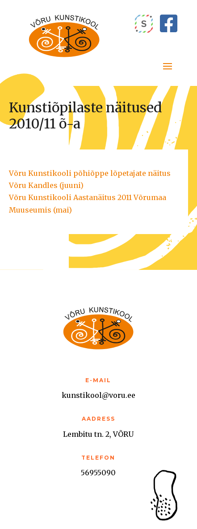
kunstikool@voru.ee (98, 395)
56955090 (98, 472)
